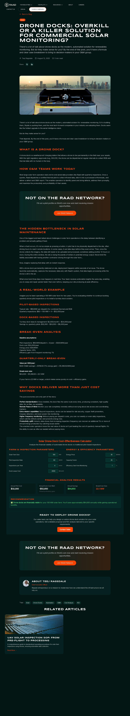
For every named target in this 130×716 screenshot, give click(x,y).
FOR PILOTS (43, 5)
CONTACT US (10, 9)
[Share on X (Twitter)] (27, 64)
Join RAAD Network (65, 213)
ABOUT (70, 5)
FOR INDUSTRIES (26, 5)
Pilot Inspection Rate (16, 460)
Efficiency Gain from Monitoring (76, 465)
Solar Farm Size (14, 454)
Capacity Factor (71, 460)
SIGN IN (23, 9)
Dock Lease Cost (15, 471)
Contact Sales (65, 529)
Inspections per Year (16, 465)
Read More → (12, 650)
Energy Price (70, 454)
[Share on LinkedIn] (32, 64)
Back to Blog (26, 14)
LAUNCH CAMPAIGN (38, 9)
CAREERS (81, 5)
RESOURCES (58, 5)
